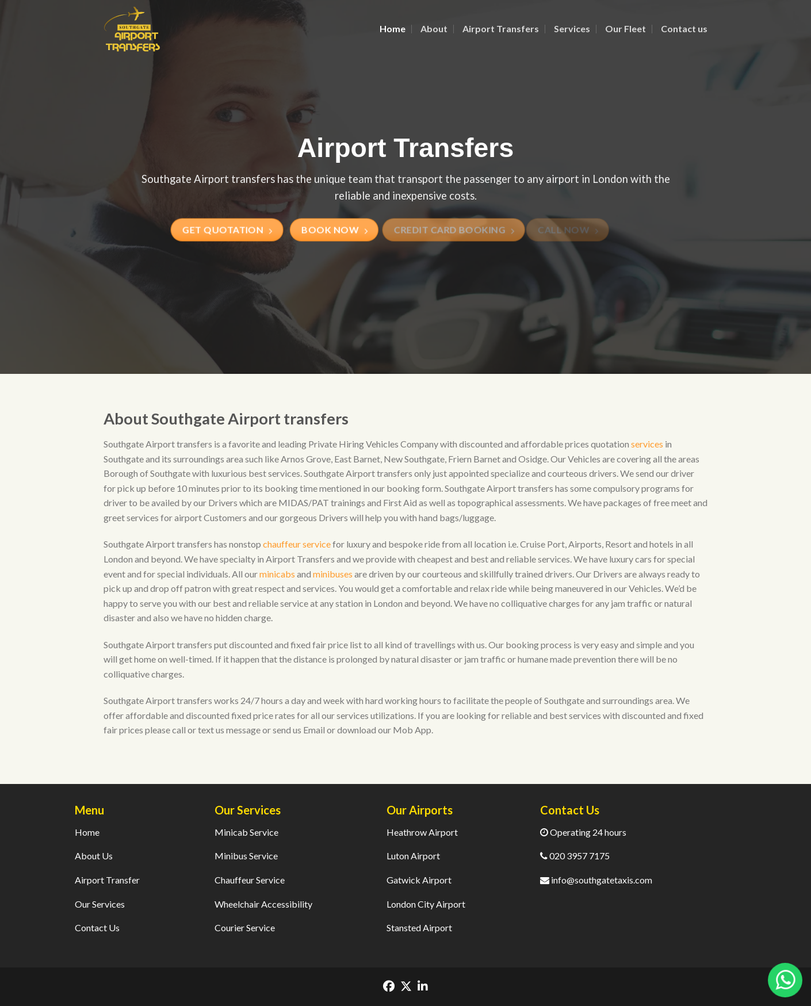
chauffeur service (297, 543)
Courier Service (245, 927)
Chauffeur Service (250, 879)
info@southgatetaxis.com (596, 879)
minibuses (333, 573)
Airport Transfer (107, 879)
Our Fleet (625, 28)
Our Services (100, 903)
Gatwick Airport (419, 879)
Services (572, 28)
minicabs (277, 573)
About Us (94, 855)
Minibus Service (246, 855)
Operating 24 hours (583, 832)
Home (393, 28)
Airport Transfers (500, 28)
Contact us (684, 28)
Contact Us (97, 927)
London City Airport (426, 903)
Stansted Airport (419, 927)
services (647, 443)
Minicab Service (246, 832)
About (433, 28)
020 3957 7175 (575, 855)
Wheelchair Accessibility (263, 903)
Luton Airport (413, 855)
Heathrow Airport (422, 832)
